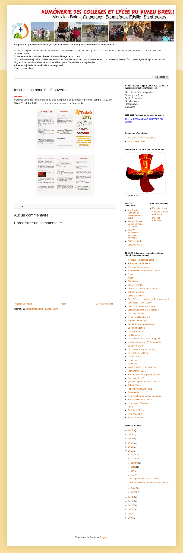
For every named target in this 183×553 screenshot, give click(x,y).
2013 (131, 501)
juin (133, 471)
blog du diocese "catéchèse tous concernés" (135, 224)
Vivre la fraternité (136, 417)
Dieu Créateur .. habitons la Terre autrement (148, 299)
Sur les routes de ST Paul (140, 399)
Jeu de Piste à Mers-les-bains (141, 324)
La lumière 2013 (135, 346)
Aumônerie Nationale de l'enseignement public (135, 214)
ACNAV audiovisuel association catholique (133, 234)
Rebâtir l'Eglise (135, 385)
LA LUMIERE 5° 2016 (138, 353)
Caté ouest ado (135, 241)
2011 (131, 509)
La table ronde (134, 356)
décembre (136, 454)
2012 (131, 505)
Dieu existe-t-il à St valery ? (140, 303)
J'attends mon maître (137, 320)
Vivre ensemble (135, 414)
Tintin (130, 407)
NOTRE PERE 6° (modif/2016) (142, 367)
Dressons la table (136, 313)
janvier (134, 492)
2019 (131, 434)
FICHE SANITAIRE (137, 141)
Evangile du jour (160, 208)
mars (133, 488)
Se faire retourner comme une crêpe (145, 396)
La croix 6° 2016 (135, 331)
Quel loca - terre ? (136, 378)
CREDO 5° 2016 (135, 285)
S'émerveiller (134, 392)
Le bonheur (133, 360)
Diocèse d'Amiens (156, 219)
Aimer (130, 274)
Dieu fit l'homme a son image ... (142, 306)
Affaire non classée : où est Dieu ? (144, 270)
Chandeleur (133, 281)
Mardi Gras (133, 364)
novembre (136, 458)
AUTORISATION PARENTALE (142, 138)
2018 (131, 438)
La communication (136, 328)
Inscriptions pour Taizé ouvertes (145, 478)
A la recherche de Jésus (139, 263)
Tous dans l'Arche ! (136, 410)
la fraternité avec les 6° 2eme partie (144, 342)
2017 (131, 443)
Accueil (64, 304)
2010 (131, 513)
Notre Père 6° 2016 (137, 371)
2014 (131, 497)
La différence (134, 335)
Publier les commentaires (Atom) (42, 309)
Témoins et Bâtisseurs (138, 403)
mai (133, 475)
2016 (131, 447)
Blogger (103, 537)
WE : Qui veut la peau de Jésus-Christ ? (149, 482)
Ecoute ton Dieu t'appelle (139, 317)
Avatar (131, 278)
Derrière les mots (136, 292)
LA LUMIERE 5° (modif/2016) (141, 349)
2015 (131, 451)
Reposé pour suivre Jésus (140, 389)
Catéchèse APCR (136, 245)
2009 (131, 518)
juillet (133, 467)
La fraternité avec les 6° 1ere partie (144, 338)
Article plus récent (23, 304)
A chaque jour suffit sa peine (141, 260)
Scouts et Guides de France (160, 213)
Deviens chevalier (136, 296)
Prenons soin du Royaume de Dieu (144, 374)
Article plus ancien (104, 304)
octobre (134, 463)
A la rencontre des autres (139, 267)
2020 (131, 430)
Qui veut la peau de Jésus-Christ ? (144, 381)
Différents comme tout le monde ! (143, 310)
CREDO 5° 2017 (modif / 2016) (142, 288)
